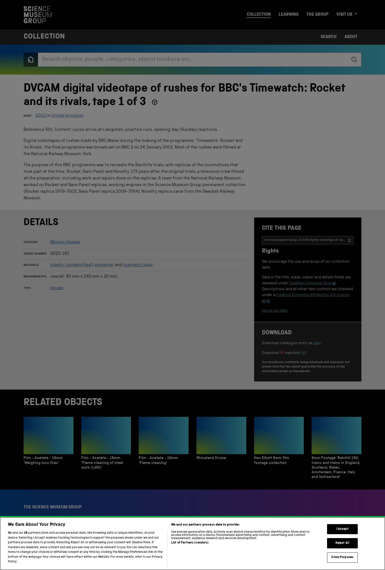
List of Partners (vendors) (189, 549)
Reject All (342, 549)
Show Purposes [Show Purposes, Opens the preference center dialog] (342, 563)
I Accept (342, 535)
